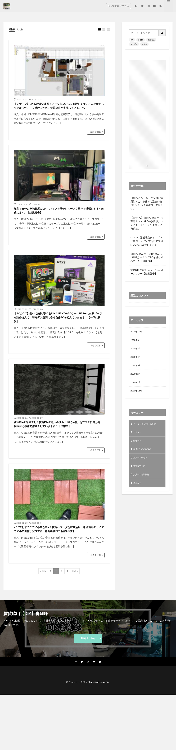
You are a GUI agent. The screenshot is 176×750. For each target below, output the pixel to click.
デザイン (138, 437)
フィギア (133, 44)
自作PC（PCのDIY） (144, 455)
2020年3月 (136, 367)
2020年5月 (136, 349)
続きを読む (96, 142)
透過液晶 (151, 40)
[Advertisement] (147, 111)
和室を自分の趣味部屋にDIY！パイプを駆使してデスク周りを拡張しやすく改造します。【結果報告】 (58, 226)
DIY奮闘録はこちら (118, 5)
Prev (44, 624)
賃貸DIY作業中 (141, 463)
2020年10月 (137, 331)
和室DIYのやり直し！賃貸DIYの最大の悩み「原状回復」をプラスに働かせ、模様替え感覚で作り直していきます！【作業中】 (59, 462)
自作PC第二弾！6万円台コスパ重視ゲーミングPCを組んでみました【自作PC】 (146, 257)
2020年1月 (136, 385)
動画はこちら (88, 692)
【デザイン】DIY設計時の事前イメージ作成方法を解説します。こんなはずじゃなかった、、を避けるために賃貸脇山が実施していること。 (59, 111)
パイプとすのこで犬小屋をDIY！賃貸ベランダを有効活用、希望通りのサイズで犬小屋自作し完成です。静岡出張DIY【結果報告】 (58, 577)
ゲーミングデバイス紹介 (146, 428)
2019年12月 (137, 394)
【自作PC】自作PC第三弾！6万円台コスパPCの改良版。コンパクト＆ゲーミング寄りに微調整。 (146, 223)
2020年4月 (136, 358)
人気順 (21, 29)
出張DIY (137, 446)
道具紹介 (138, 490)
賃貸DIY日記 (140, 472)
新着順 (12, 29)
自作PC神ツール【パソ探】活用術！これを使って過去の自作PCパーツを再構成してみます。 (146, 203)
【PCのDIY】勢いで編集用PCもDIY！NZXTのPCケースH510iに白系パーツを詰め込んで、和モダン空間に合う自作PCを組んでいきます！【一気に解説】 (58, 344)
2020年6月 (136, 340)
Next (74, 624)
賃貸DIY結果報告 (142, 481)
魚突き (144, 44)
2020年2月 (136, 376)
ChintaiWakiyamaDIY (98, 737)
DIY (131, 40)
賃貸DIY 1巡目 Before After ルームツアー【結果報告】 (147, 271)
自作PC (140, 40)
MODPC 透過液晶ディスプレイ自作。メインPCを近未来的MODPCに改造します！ (146, 241)
